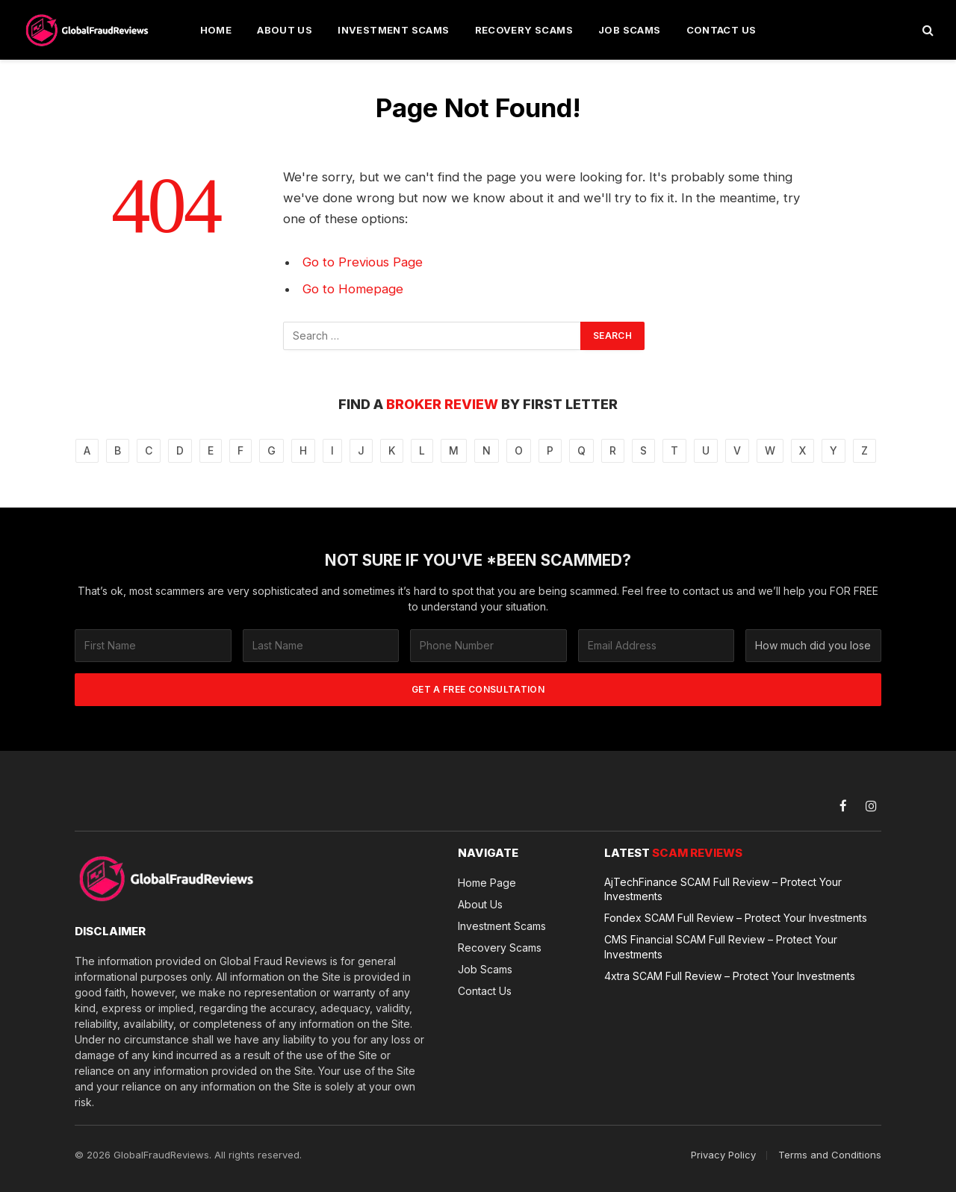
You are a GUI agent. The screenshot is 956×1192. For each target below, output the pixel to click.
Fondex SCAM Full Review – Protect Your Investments (735, 917)
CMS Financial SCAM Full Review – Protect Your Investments (720, 946)
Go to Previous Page (362, 262)
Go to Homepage (352, 288)
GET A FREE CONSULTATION (478, 689)
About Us (284, 30)
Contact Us (721, 30)
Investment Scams (393, 30)
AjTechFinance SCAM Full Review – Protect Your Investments (723, 889)
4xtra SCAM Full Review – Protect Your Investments (729, 975)
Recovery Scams (524, 30)
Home (216, 30)
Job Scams (629, 30)
